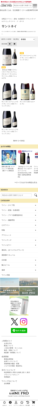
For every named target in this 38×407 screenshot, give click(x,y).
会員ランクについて (11, 361)
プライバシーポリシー (11, 375)
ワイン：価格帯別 (8, 220)
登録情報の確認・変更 (11, 363)
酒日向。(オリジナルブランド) (13, 250)
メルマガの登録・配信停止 (13, 366)
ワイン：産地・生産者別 (16, 19)
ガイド (10, 403)
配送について (8, 345)
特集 (3, 230)
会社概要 (7, 383)
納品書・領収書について (12, 352)
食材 (3, 270)
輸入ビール (6, 265)
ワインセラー (6, 245)
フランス (29, 19)
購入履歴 (28, 403)
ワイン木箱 (6, 275)
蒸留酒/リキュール (8, 255)
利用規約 (7, 377)
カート (33, 403)
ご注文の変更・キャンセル (13, 348)
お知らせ (5, 403)
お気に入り (21, 403)
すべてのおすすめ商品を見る (26, 182)
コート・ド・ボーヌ (17, 21)
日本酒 (4, 260)
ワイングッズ (6, 240)
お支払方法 (8, 343)
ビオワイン (6, 225)
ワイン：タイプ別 (8, 205)
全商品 (4, 19)
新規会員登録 (8, 359)
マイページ (16, 403)
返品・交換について (11, 350)
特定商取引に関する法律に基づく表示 (17, 372)
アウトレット (6, 235)
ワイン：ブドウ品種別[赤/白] (12, 215)
